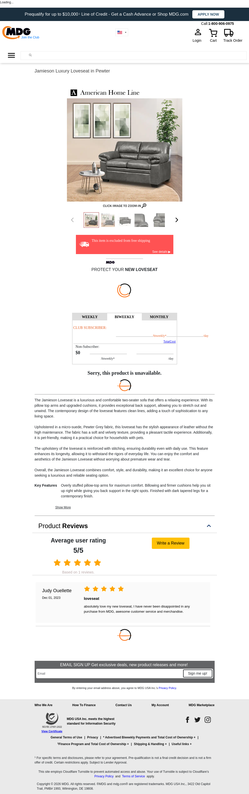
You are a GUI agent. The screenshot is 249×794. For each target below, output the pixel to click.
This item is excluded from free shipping (121, 241)
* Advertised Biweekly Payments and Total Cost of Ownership (148, 737)
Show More (63, 507)
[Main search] (30, 55)
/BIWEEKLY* (150, 336)
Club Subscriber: (90, 328)
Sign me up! (197, 673)
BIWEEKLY (124, 317)
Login (198, 40)
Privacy (92, 737)
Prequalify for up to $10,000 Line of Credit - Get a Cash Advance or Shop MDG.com (107, 14)
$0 (78, 352)
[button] (124, 743)
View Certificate (52, 731)
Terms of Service (133, 776)
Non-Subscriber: (87, 347)
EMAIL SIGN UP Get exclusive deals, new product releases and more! (124, 665)
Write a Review (170, 543)
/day (188, 336)
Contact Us (123, 705)
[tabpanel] (125, 342)
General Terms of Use (66, 737)
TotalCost (169, 341)
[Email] (109, 673)
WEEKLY (90, 317)
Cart (213, 40)
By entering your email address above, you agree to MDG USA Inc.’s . (124, 687)
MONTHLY (159, 317)
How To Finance (84, 705)
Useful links (180, 744)
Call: (204, 24)
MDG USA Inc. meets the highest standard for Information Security (91, 721)
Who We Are (44, 705)
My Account (160, 705)
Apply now (208, 14)
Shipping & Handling (149, 744)
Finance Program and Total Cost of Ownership (91, 744)
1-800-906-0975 (221, 24)
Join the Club (30, 37)
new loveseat (141, 269)
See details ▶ (161, 252)
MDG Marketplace (202, 705)
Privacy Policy (167, 687)
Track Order (232, 40)
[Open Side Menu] (11, 55)
